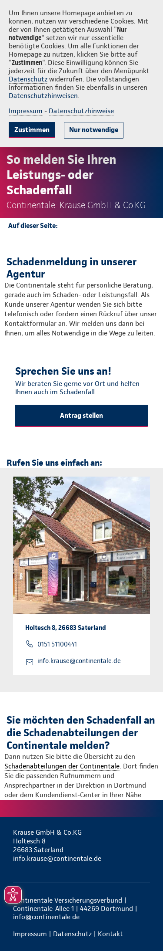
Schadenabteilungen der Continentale (62, 766)
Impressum (26, 111)
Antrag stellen (81, 415)
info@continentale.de (46, 917)
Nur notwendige (93, 129)
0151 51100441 (57, 644)
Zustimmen (32, 129)
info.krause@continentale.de (79, 661)
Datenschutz (28, 79)
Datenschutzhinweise (81, 111)
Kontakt (110, 934)
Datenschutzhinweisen (43, 95)
